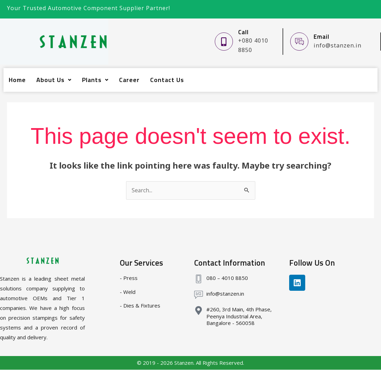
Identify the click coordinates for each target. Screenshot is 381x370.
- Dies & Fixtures (140, 305)
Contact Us (167, 79)
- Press (129, 278)
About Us (54, 79)
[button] (54, 80)
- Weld (127, 291)
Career (129, 79)
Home (17, 79)
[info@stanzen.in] (198, 295)
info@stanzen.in (225, 293)
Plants (95, 79)
